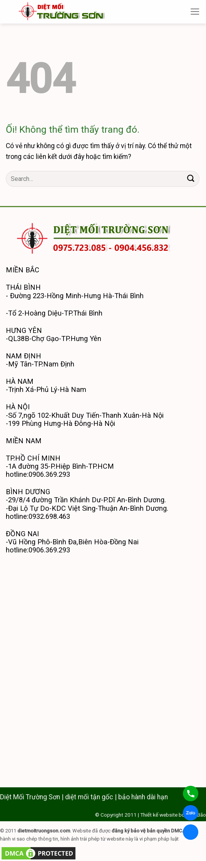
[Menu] (195, 12)
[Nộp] (191, 178)
